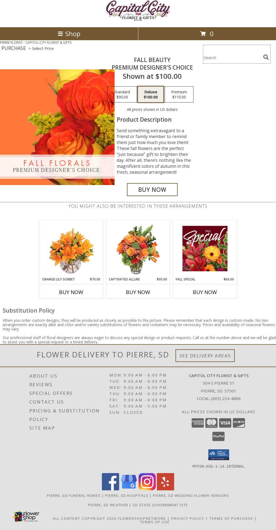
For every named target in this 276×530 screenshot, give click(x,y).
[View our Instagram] (147, 488)
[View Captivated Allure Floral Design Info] (138, 248)
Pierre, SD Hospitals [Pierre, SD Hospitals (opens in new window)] (126, 495)
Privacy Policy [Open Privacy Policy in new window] (187, 518)
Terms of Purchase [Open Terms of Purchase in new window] (231, 518)
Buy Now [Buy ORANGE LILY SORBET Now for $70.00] (71, 292)
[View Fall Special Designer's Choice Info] (204, 248)
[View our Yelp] (165, 488)
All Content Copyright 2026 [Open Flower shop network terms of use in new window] (84, 518)
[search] (266, 57)
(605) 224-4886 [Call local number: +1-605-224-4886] (226, 398)
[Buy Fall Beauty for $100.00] (152, 189)
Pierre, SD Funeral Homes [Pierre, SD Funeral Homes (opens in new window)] (74, 495)
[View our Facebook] (110, 488)
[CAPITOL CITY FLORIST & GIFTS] (138, 19)
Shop (69, 33)
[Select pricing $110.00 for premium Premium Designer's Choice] (179, 94)
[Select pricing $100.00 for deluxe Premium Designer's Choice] (150, 94)
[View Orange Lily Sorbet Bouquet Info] (71, 248)
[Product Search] (232, 57)
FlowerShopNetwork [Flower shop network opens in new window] (142, 518)
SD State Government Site (160, 504)
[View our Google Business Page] (128, 488)
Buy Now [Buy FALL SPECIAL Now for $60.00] (205, 292)
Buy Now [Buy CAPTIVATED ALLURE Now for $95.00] (138, 292)
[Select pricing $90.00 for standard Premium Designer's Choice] (122, 94)
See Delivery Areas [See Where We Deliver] (205, 356)
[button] (218, 454)
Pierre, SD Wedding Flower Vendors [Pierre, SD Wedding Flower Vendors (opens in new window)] (191, 495)
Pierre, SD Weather (108, 504)
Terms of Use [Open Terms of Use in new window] (155, 521)
